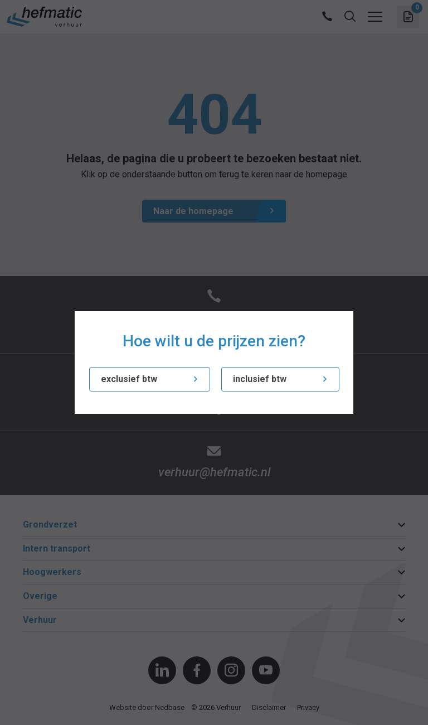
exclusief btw (129, 379)
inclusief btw (259, 379)
